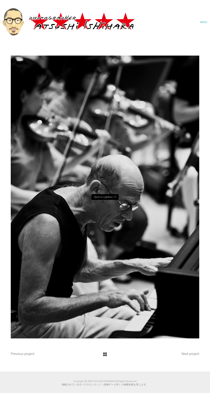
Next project (190, 354)
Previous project (22, 354)
